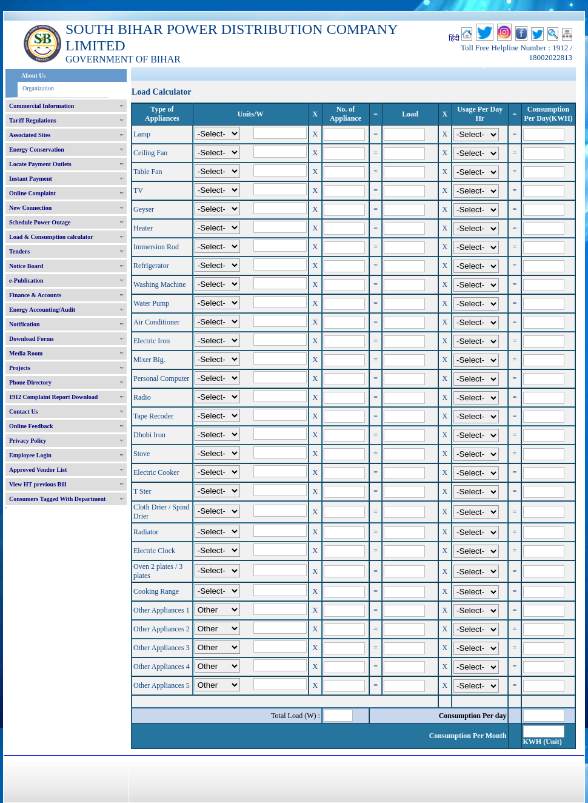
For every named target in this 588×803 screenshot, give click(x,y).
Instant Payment (30, 178)
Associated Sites (29, 135)
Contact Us (23, 411)
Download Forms (31, 338)
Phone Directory (30, 382)
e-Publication (26, 280)
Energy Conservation (36, 149)
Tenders (19, 251)
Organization (38, 88)
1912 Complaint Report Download (53, 397)
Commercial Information (41, 105)
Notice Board (26, 266)
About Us (33, 75)
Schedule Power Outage (39, 222)
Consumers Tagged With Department (57, 499)
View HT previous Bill (38, 484)
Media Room (25, 353)
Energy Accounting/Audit (42, 309)
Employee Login (30, 455)
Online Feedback (31, 426)
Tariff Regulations (32, 120)
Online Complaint (32, 193)
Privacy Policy (27, 440)
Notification (24, 324)
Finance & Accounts (35, 295)
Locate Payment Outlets (40, 164)
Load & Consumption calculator (51, 237)
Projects (19, 368)
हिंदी (454, 38)
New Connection (30, 207)
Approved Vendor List (38, 469)
